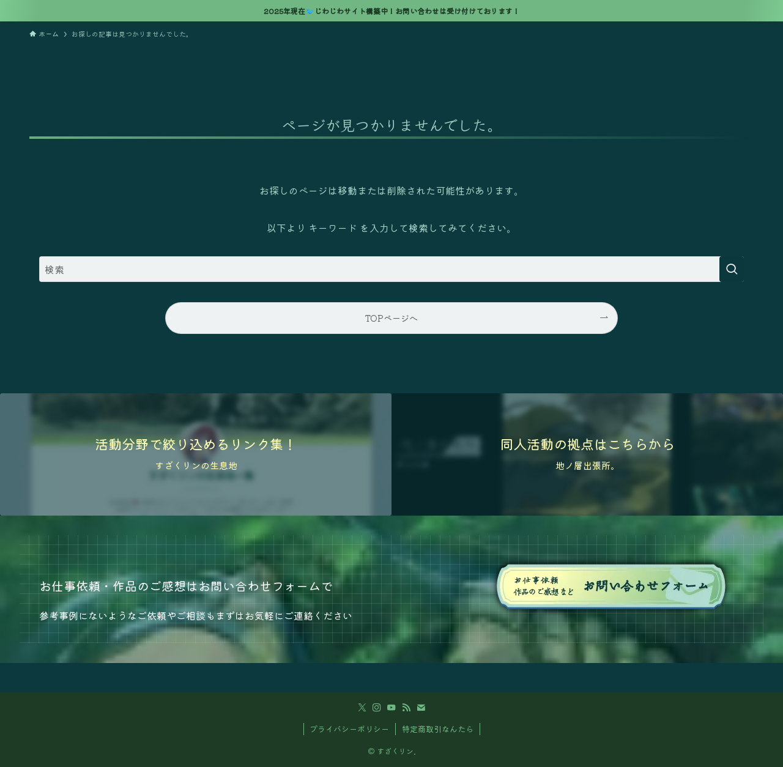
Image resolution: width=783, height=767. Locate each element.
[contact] (420, 707)
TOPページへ (391, 317)
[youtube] (391, 707)
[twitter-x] (362, 707)
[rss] (406, 707)
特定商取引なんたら (437, 729)
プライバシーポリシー (349, 729)
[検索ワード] (391, 269)
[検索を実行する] (731, 269)
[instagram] (376, 707)
